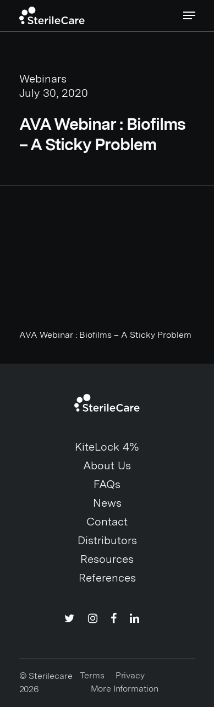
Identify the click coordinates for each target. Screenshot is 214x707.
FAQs (107, 484)
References (107, 577)
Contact (107, 521)
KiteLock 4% (107, 446)
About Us (107, 465)
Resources (107, 559)
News (107, 502)
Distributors (107, 540)
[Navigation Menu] (189, 15)
